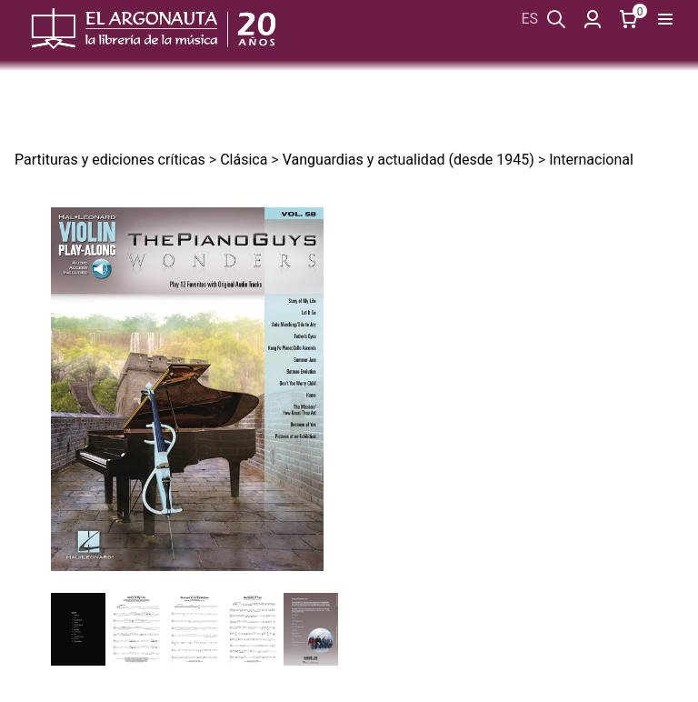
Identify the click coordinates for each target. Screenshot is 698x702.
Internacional (591, 159)
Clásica (243, 159)
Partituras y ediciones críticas (110, 159)
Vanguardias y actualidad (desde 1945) (408, 159)
